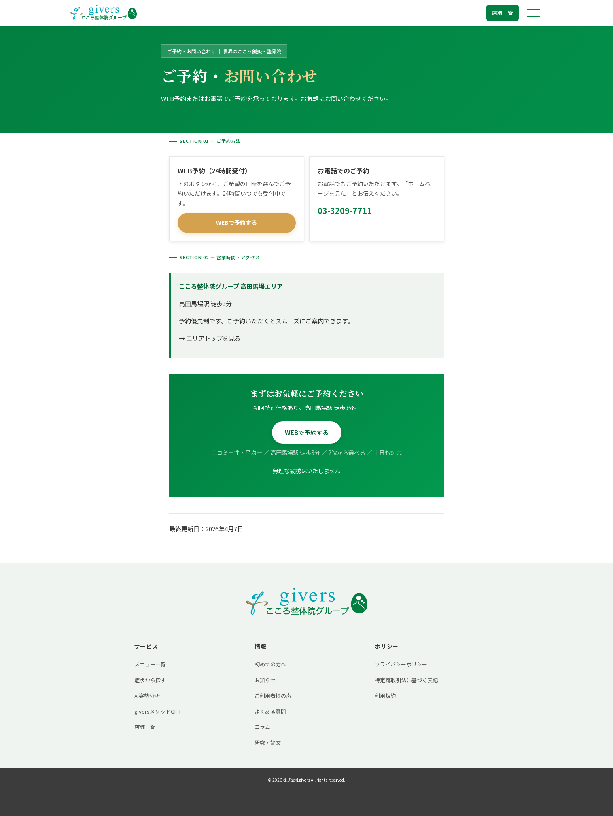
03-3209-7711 (345, 210)
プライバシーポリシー (401, 664)
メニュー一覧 (150, 664)
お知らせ (265, 680)
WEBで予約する (236, 222)
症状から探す (150, 680)
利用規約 (385, 696)
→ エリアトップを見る (210, 338)
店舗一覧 (502, 13)
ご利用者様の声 (273, 696)
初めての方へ (270, 664)
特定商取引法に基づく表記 (406, 680)
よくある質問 (270, 711)
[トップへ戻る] (103, 13)
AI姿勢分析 (147, 696)
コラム (262, 727)
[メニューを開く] (533, 13)
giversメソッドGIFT (157, 711)
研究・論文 (268, 742)
